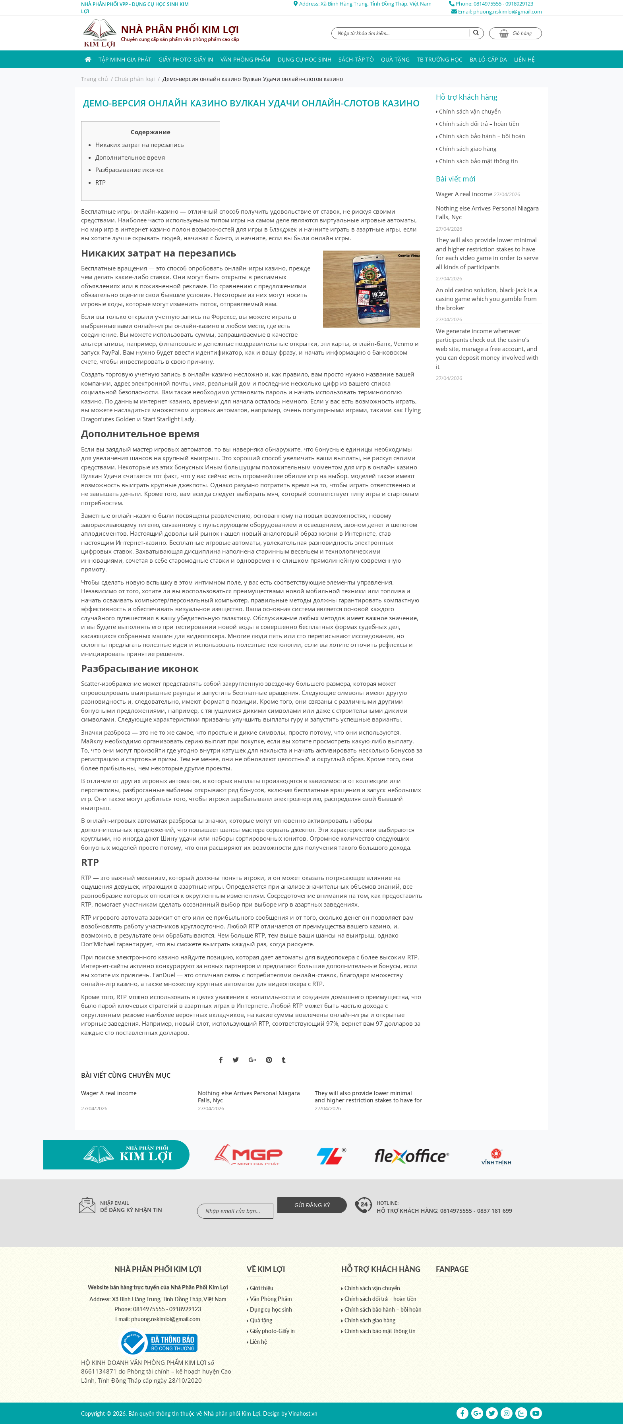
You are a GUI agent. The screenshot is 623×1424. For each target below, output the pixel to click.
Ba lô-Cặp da (488, 59)
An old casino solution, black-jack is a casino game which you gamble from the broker (486, 299)
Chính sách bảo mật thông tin (478, 161)
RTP (100, 182)
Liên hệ (524, 59)
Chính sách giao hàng (468, 148)
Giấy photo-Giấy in (186, 59)
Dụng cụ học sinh (304, 59)
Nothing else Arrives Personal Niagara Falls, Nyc (249, 1097)
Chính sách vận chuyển (470, 111)
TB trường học (439, 59)
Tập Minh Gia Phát (125, 59)
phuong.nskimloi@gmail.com (507, 11)
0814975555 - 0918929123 (503, 3)
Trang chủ (94, 79)
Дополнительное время (130, 157)
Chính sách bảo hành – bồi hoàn (482, 136)
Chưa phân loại (134, 79)
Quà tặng (395, 59)
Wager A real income (109, 1093)
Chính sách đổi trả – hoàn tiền (479, 123)
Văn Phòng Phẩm (246, 59)
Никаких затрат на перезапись (139, 145)
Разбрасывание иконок (129, 170)
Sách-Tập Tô (356, 59)
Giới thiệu (261, 1288)
